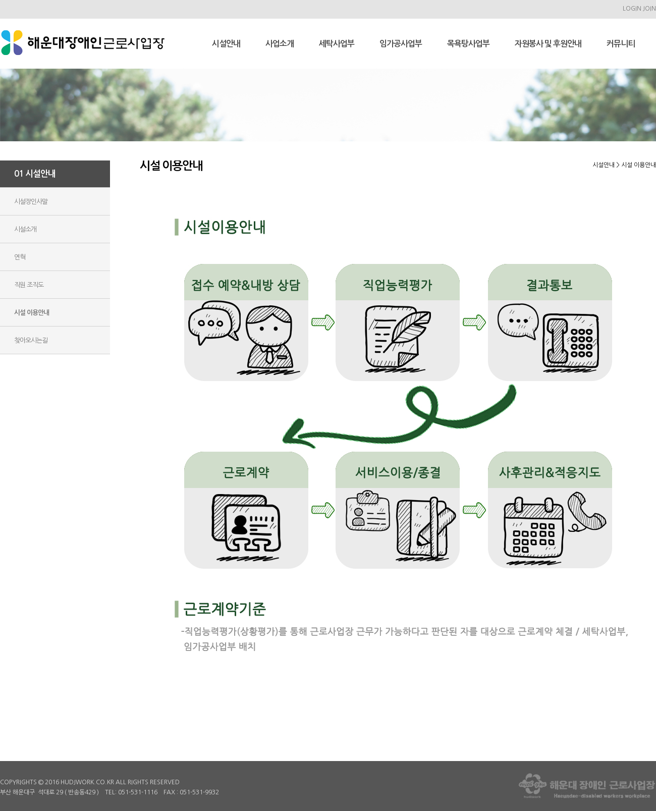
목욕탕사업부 (468, 43)
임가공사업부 (400, 43)
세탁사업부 (336, 43)
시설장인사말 (30, 201)
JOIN (649, 9)
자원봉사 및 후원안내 (548, 43)
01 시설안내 (35, 174)
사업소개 (279, 43)
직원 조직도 (28, 285)
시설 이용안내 (31, 312)
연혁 (19, 257)
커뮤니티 (621, 43)
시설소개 (25, 229)
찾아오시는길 (30, 340)
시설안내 (226, 43)
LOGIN (632, 9)
